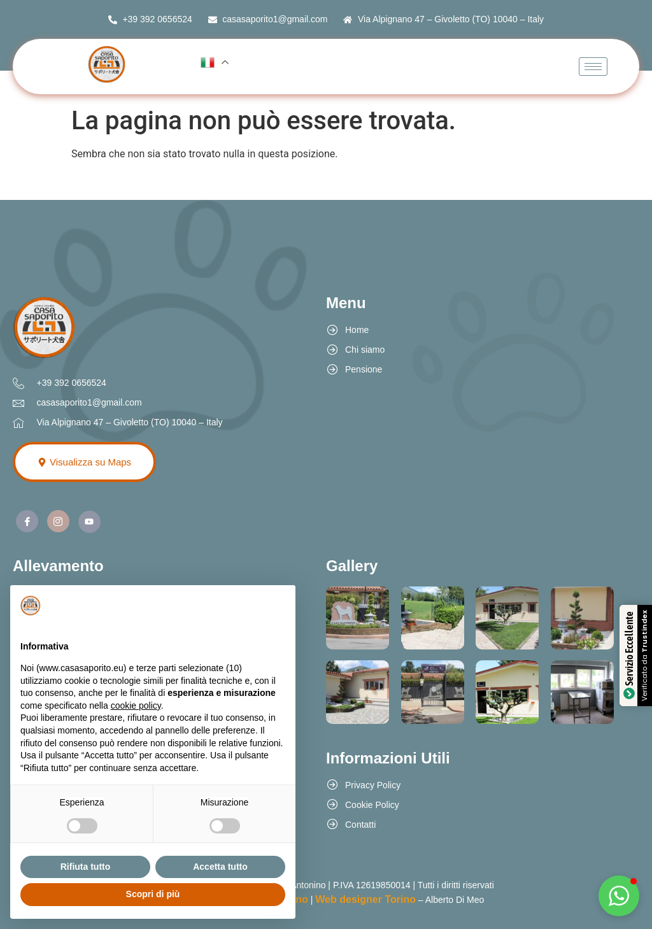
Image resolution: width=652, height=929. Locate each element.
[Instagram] (58, 521)
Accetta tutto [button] (220, 867)
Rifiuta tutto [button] (85, 867)
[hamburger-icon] (593, 66)
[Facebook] (27, 521)
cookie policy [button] (136, 705)
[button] (619, 896)
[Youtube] (89, 522)
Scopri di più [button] (153, 894)
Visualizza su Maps (84, 462)
